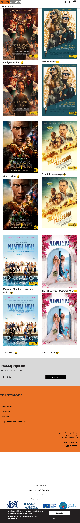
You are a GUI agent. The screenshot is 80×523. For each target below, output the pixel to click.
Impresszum (7, 407)
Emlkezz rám (49, 352)
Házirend (5, 417)
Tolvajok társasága (52, 174)
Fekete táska (49, 61)
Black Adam (9, 176)
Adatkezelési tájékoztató (40, 499)
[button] (71, 2)
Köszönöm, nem (59, 519)
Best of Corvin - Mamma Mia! (58, 291)
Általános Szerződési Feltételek (40, 490)
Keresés (65, 2)
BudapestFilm (40, 494)
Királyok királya (11, 62)
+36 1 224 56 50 (72, 435)
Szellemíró (8, 352)
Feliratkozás (55, 377)
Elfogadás (59, 513)
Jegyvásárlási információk (13, 422)
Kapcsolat (6, 412)
